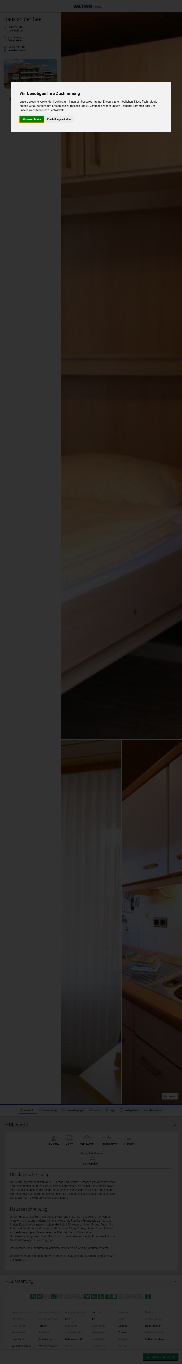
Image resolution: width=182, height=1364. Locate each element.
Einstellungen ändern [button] (59, 119)
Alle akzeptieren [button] (31, 119)
